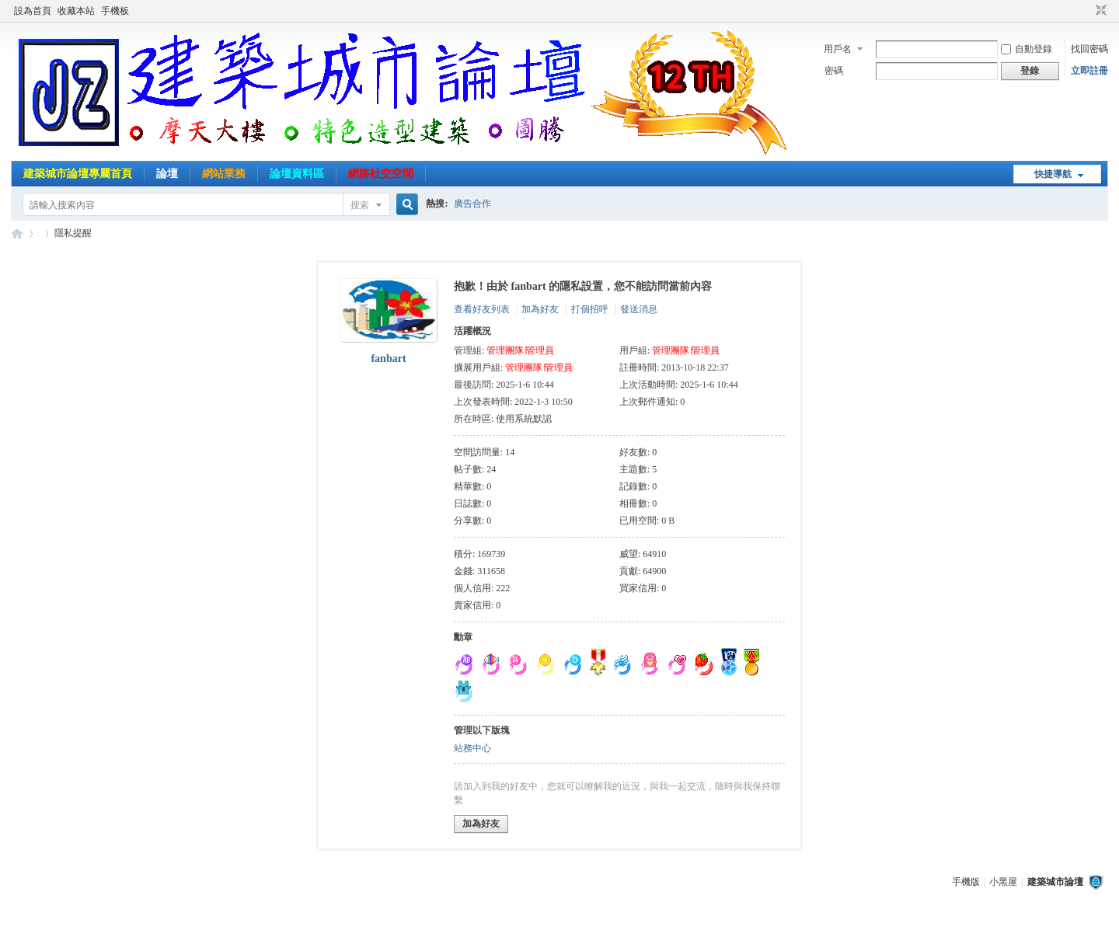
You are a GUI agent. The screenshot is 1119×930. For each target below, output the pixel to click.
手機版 (966, 881)
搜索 (359, 205)
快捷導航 (1053, 174)
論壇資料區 (297, 173)
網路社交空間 (380, 173)
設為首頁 (32, 10)
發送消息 (638, 309)
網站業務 (224, 173)
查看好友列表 (482, 309)
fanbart (388, 358)
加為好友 (540, 309)
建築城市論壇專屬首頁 (77, 173)
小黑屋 (1003, 881)
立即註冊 (1089, 70)
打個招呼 (589, 309)
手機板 (115, 10)
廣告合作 (472, 203)
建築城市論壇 (17, 233)
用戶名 (838, 49)
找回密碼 (1089, 49)
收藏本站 (76, 10)
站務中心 (472, 748)
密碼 (833, 70)
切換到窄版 (1099, 11)
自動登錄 (1026, 49)
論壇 (167, 173)
